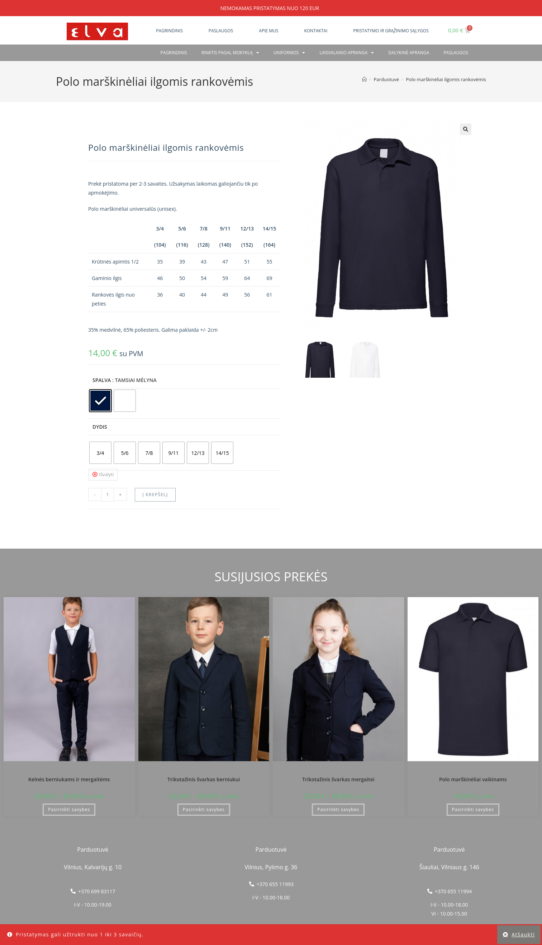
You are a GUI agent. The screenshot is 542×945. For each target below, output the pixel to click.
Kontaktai (315, 31)
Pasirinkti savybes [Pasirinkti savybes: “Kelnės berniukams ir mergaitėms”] (69, 809)
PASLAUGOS (455, 53)
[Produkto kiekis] (107, 495)
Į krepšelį (155, 495)
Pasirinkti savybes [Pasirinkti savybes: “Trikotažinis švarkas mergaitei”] (338, 809)
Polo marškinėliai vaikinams (473, 779)
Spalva (101, 380)
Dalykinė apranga (408, 53)
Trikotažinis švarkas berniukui (203, 779)
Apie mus (268, 31)
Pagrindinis (169, 31)
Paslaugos (221, 31)
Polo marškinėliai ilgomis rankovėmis (446, 79)
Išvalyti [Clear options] (106, 474)
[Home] (364, 79)
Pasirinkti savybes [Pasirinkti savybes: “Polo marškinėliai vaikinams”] (473, 809)
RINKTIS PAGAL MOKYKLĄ (230, 53)
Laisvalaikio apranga (346, 53)
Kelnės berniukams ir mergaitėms (69, 779)
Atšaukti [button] (523, 934)
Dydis (99, 426)
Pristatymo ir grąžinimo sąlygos (391, 31)
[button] (465, 129)
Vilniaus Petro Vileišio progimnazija (69, 770)
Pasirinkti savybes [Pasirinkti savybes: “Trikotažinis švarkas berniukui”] (204, 809)
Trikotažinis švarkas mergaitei (338, 779)
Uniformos (289, 53)
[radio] (100, 400)
